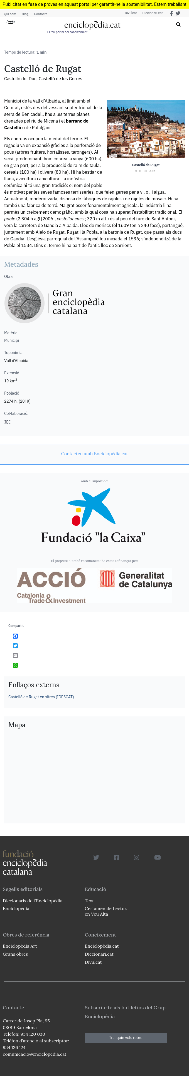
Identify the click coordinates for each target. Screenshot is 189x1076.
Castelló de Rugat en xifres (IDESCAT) (41, 696)
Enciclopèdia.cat (102, 946)
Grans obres (15, 954)
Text (89, 900)
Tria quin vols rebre (126, 1037)
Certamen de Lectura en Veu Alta (107, 911)
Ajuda (10, 21)
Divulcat (131, 13)
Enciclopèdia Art (20, 946)
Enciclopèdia (16, 908)
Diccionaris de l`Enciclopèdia (32, 900)
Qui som (10, 14)
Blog (25, 14)
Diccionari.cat (152, 13)
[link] (94, 453)
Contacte (40, 14)
